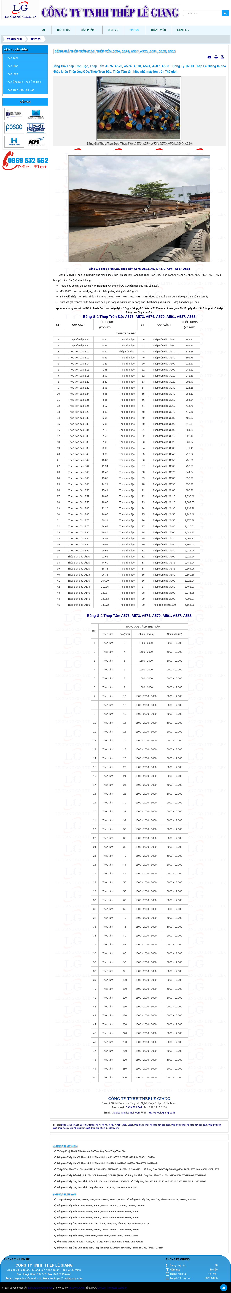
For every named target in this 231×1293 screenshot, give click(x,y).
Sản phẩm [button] (89, 31)
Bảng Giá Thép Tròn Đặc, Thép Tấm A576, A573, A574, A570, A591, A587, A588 (139, 268)
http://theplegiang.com (161, 1112)
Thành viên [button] (158, 30)
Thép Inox (12, 74)
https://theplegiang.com (68, 1278)
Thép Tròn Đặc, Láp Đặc (20, 90)
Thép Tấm (12, 58)
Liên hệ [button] (183, 31)
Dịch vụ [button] (113, 30)
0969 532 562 (134, 1107)
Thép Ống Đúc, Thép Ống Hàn (23, 82)
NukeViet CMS (76, 1287)
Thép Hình (12, 66)
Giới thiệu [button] (63, 30)
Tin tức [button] (134, 30)
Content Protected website (112, 1287)
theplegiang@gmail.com (126, 1112)
